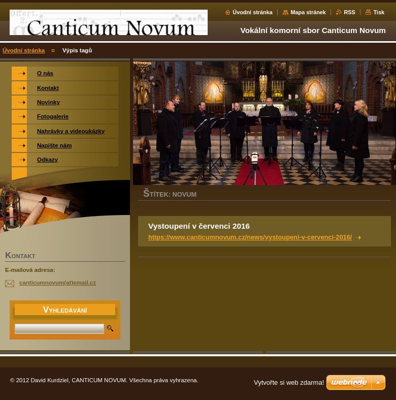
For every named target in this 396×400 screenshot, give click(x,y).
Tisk (378, 12)
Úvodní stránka (253, 12)
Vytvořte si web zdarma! (289, 382)
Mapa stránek (308, 12)
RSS (349, 12)
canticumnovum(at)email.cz (57, 283)
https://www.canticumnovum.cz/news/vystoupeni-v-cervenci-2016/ (250, 237)
